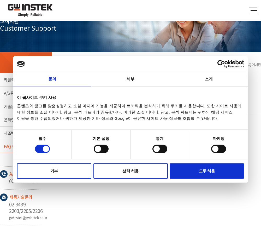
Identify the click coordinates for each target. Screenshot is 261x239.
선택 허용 (130, 171)
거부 (54, 171)
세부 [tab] (130, 79)
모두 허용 (207, 171)
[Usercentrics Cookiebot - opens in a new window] (221, 64)
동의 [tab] (52, 79)
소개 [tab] (209, 79)
